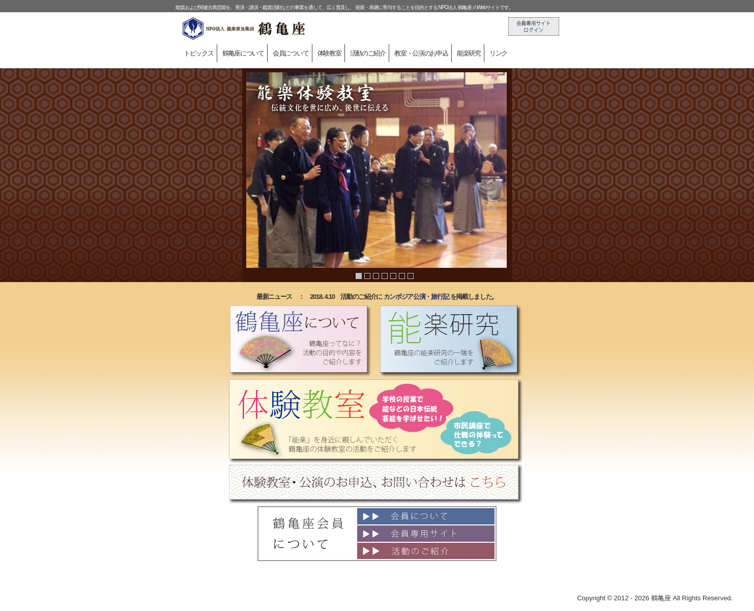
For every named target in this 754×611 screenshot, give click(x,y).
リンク (498, 53)
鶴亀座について (243, 53)
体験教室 (329, 53)
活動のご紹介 (368, 53)
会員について (290, 53)
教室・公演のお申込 (421, 53)
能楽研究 (469, 53)
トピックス (199, 53)
